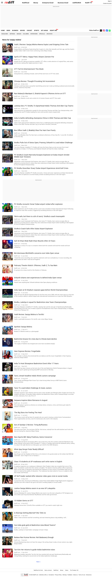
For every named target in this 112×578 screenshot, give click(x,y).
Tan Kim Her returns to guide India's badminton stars (34, 550)
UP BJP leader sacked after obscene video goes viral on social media (41, 476)
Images (19, 33)
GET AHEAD (44, 30)
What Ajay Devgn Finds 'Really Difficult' (29, 449)
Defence (12, 33)
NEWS (8, 30)
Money (35, 3)
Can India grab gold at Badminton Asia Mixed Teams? (35, 525)
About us (75, 574)
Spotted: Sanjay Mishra (23, 327)
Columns (26, 33)
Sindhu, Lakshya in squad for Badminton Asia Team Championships (40, 302)
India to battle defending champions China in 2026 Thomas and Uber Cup (42, 118)
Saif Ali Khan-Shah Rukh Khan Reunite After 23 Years (34, 241)
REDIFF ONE (53, 30)
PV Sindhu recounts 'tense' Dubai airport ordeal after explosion (38, 204)
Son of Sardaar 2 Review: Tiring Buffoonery (30, 425)
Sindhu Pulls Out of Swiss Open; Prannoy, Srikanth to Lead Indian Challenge (43, 143)
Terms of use (81, 574)
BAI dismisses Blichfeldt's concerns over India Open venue (36, 253)
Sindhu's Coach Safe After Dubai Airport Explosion (33, 229)
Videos (66, 570)
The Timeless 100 (74, 570)
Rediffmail (25, 3)
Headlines (4, 33)
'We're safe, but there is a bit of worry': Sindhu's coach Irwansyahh (39, 216)
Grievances (89, 574)
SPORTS (36, 30)
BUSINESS (15, 30)
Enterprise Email (47, 3)
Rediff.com (35, 574)
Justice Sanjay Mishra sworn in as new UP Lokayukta (34, 488)
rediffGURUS (76, 3)
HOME (3, 30)
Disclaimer (51, 574)
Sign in (109, 1)
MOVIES (22, 30)
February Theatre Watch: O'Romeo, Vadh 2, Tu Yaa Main (35, 265)
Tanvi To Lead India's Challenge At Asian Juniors (33, 388)
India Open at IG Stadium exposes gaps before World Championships (41, 290)
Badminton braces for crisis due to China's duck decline (35, 339)
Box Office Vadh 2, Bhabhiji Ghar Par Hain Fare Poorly (34, 130)
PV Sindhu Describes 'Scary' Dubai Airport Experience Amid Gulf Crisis (41, 168)
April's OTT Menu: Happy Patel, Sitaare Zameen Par (34, 57)
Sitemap (64, 574)
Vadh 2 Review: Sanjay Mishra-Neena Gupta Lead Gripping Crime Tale (41, 45)
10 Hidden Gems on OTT (23, 501)
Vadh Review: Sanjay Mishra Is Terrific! (29, 314)
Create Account (107, 3)
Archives (49, 33)
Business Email (63, 3)
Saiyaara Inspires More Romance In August (30, 400)
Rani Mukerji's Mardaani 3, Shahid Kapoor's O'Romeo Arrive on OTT (40, 94)
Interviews (33, 33)
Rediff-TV (88, 3)
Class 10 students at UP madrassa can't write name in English (38, 462)
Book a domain (48, 570)
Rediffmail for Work (38, 570)
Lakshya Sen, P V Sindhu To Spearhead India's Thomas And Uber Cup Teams (43, 106)
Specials (42, 33)
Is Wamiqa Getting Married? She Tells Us (30, 513)
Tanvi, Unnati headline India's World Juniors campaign (35, 376)
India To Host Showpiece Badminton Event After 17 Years (36, 364)
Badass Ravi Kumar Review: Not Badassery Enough (34, 537)
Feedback (69, 574)
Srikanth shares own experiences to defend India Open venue (38, 278)
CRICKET (29, 30)
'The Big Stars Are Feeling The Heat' (28, 413)
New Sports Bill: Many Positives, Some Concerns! (33, 437)
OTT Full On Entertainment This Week (28, 69)
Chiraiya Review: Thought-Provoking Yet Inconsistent (34, 81)
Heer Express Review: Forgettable (27, 351)
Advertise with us (43, 574)
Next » (38, 562)
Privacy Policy (58, 574)
